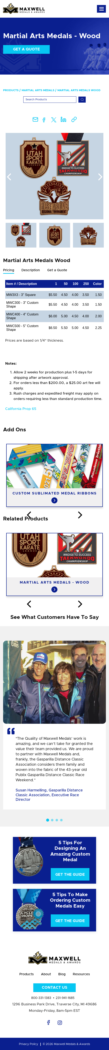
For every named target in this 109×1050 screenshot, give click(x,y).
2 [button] (52, 820)
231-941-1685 (65, 998)
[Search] (49, 99)
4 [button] (61, 820)
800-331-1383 (41, 998)
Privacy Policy (28, 1044)
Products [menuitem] (11, 90)
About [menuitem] (46, 974)
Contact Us (54, 988)
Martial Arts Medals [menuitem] (38, 90)
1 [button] (47, 819)
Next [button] (100, 177)
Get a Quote (26, 49)
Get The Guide (70, 875)
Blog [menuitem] (62, 974)
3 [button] (57, 820)
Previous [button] (9, 177)
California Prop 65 (20, 409)
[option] (54, 176)
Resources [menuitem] (81, 974)
